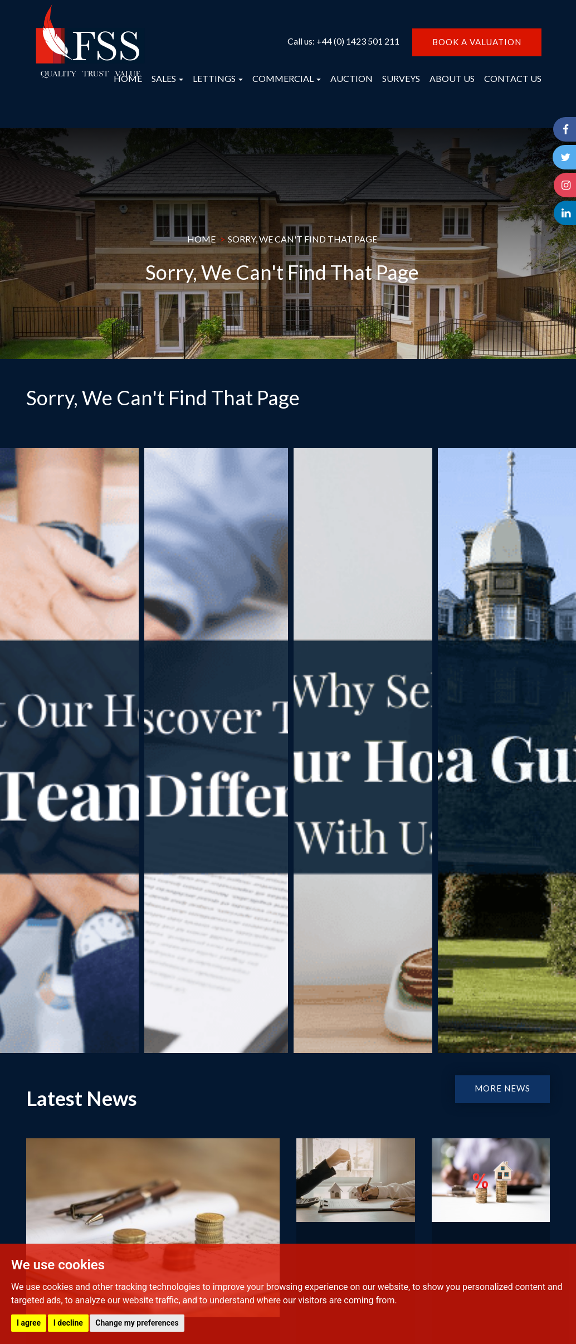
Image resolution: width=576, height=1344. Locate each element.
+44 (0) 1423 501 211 (357, 41)
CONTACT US (512, 78)
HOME (128, 78)
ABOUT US (452, 78)
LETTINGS (218, 78)
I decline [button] (68, 1322)
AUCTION (351, 78)
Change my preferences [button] (136, 1322)
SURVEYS (401, 78)
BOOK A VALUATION (476, 42)
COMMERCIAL (286, 78)
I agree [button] (29, 1322)
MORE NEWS (502, 1088)
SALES (167, 78)
